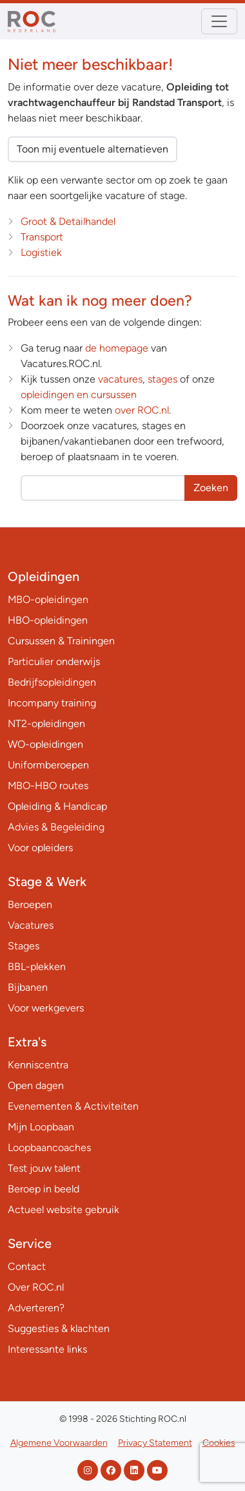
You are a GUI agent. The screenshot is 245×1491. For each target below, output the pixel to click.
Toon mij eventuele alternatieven (92, 149)
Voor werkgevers (46, 1008)
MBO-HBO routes (48, 785)
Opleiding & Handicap (57, 806)
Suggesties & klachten (59, 1328)
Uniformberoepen (48, 765)
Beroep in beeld (43, 1189)
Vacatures (31, 925)
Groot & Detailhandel (68, 221)
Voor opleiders (40, 847)
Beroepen (30, 904)
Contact (27, 1266)
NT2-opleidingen (46, 723)
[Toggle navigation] (219, 21)
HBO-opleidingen (48, 620)
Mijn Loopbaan (41, 1127)
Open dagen (36, 1085)
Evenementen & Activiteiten (73, 1106)
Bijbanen (28, 987)
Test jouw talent (44, 1168)
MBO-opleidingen (48, 599)
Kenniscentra (38, 1065)
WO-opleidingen (45, 744)
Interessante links (47, 1349)
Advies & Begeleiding (56, 827)
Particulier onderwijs (54, 661)
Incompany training (52, 703)
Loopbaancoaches (49, 1147)
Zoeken (210, 487)
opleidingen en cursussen (79, 394)
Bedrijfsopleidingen (52, 682)
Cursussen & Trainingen (61, 641)
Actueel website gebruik (63, 1209)
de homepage (116, 348)
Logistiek (41, 252)
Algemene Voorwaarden (59, 1442)
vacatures (120, 379)
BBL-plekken (37, 966)
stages (162, 379)
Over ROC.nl (36, 1287)
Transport (42, 237)
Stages (23, 946)
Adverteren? (36, 1308)
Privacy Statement (155, 1442)
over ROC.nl (142, 410)
